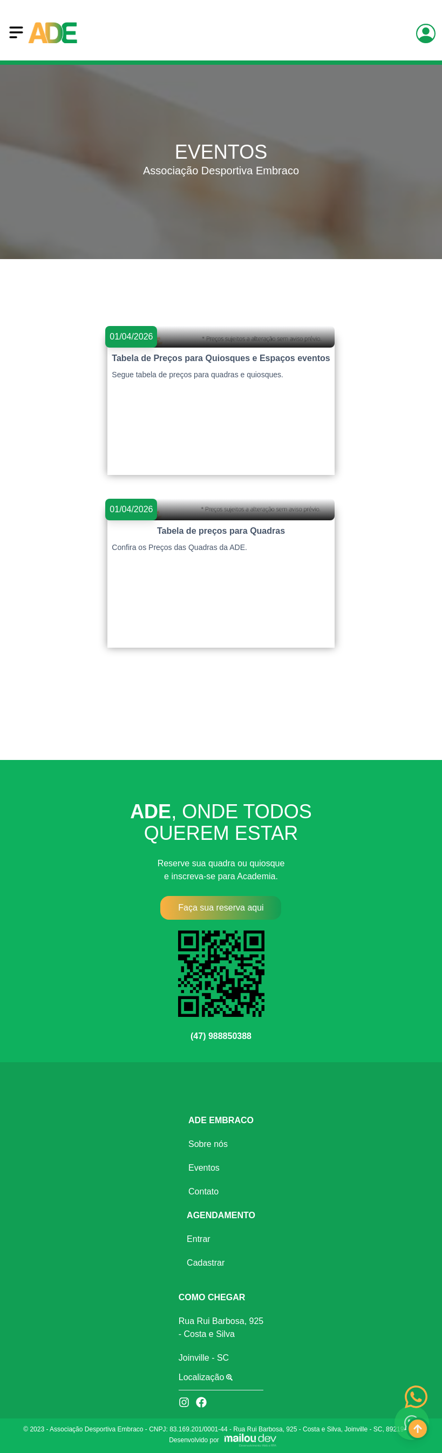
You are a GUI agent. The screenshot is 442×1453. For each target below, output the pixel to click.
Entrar (198, 1239)
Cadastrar (206, 1262)
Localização (206, 1377)
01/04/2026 (131, 336)
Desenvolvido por (194, 1440)
